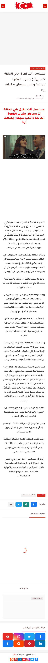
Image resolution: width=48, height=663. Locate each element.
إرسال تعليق (37, 598)
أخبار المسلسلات (38, 68)
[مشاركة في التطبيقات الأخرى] (11, 504)
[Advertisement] (24, 38)
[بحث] (3, 6)
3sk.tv (15, 655)
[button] (34, 504)
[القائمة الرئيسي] (45, 6)
